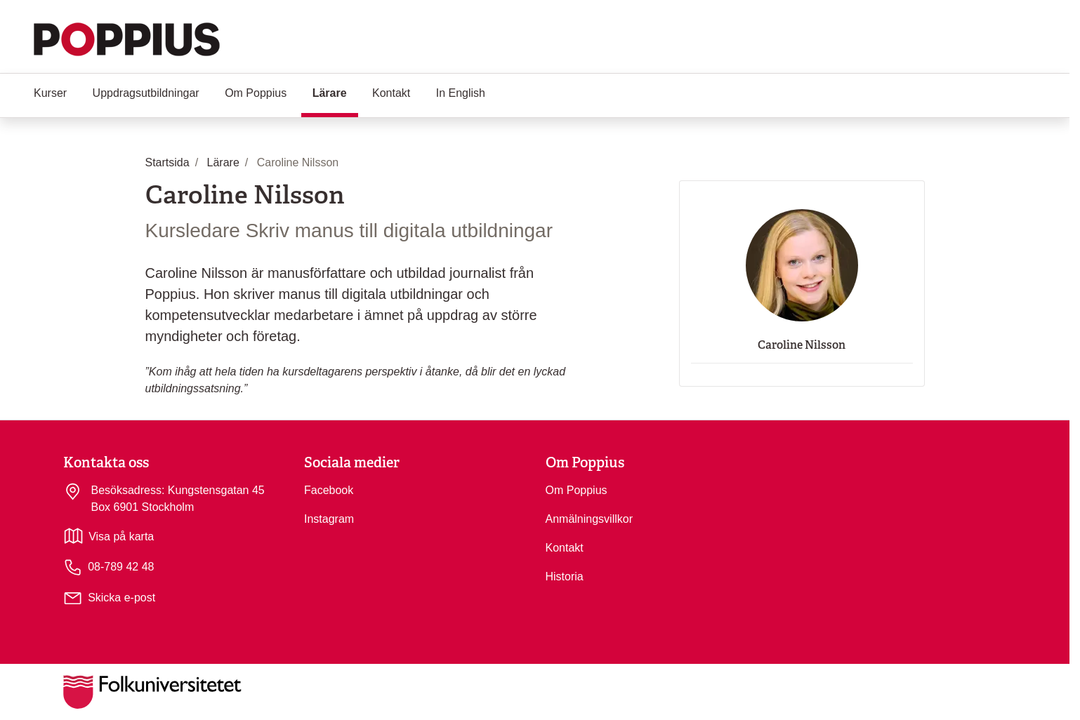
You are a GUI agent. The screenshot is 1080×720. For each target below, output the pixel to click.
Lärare (335, 92)
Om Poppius (256, 93)
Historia (565, 576)
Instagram (329, 519)
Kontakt (391, 93)
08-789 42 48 (108, 567)
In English (460, 93)
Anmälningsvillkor (589, 519)
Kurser (50, 93)
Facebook (328, 490)
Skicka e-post (121, 598)
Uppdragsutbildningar (146, 93)
